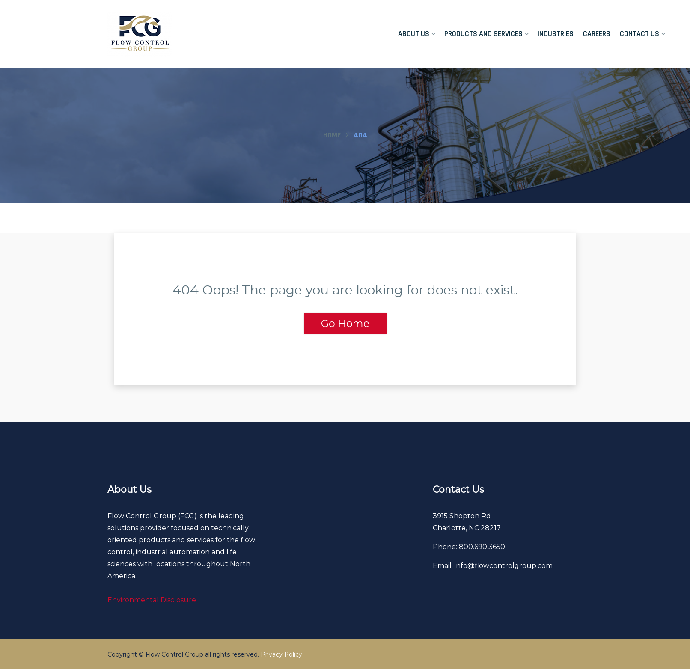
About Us (413, 34)
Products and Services (483, 34)
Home (332, 135)
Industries (556, 34)
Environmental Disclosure (151, 600)
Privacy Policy (281, 654)
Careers (596, 34)
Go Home (345, 323)
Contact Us (639, 34)
